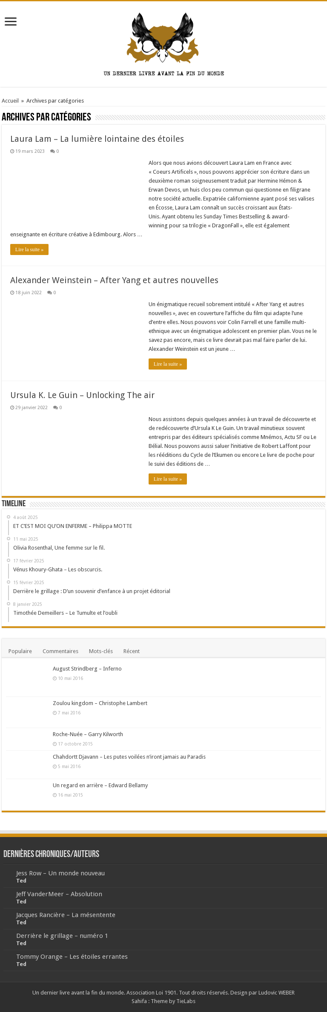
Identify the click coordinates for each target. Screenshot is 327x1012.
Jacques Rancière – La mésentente (65, 915)
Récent (131, 651)
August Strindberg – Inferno (87, 668)
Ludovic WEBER (276, 992)
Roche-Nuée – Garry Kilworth (88, 734)
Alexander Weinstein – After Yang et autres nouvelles (114, 280)
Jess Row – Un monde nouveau (60, 873)
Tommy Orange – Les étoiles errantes (72, 956)
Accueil (10, 100)
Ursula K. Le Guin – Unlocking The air (82, 395)
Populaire (20, 651)
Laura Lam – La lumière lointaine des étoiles (97, 139)
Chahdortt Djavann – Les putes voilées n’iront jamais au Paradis (129, 757)
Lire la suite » (29, 249)
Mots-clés (101, 651)
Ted (21, 880)
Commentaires (60, 651)
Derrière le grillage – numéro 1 (62, 936)
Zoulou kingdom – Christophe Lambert (100, 703)
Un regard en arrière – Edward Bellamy (100, 785)
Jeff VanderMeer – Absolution (59, 894)
